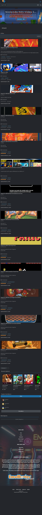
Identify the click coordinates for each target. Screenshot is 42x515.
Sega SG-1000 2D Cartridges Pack (9, 47)
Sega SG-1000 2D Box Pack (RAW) (9, 349)
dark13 (3, 168)
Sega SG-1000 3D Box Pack (7, 115)
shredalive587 (4, 48)
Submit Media (21, 447)
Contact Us (21, 441)
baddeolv (16, 386)
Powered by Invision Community (18, 492)
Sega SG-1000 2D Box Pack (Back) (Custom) (11, 193)
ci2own (3, 94)
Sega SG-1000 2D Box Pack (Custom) (10, 219)
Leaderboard (21, 437)
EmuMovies (4, 246)
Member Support (21, 439)
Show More (21, 411)
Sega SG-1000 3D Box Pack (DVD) (9, 141)
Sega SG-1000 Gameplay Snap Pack (9, 271)
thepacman (7, 403)
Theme (13, 489)
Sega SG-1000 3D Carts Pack (8, 93)
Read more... (20, 19)
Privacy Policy (18, 489)
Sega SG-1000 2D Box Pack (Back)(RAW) (11, 323)
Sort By (39, 36)
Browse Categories (19, 419)
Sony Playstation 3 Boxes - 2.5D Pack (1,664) (22, 385)
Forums (21, 435)
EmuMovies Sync (20, 451)
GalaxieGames (4, 73)
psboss (5, 386)
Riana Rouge (5, 385)
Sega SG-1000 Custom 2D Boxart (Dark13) (11, 167)
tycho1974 (7, 407)
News (21, 432)
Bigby (3, 142)
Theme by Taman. (25, 492)
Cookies (28, 489)
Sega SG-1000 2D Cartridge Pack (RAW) (11, 297)
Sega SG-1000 (4, 72)
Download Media (21, 449)
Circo (3, 194)
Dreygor (3, 116)
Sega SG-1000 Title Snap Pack (8, 245)
